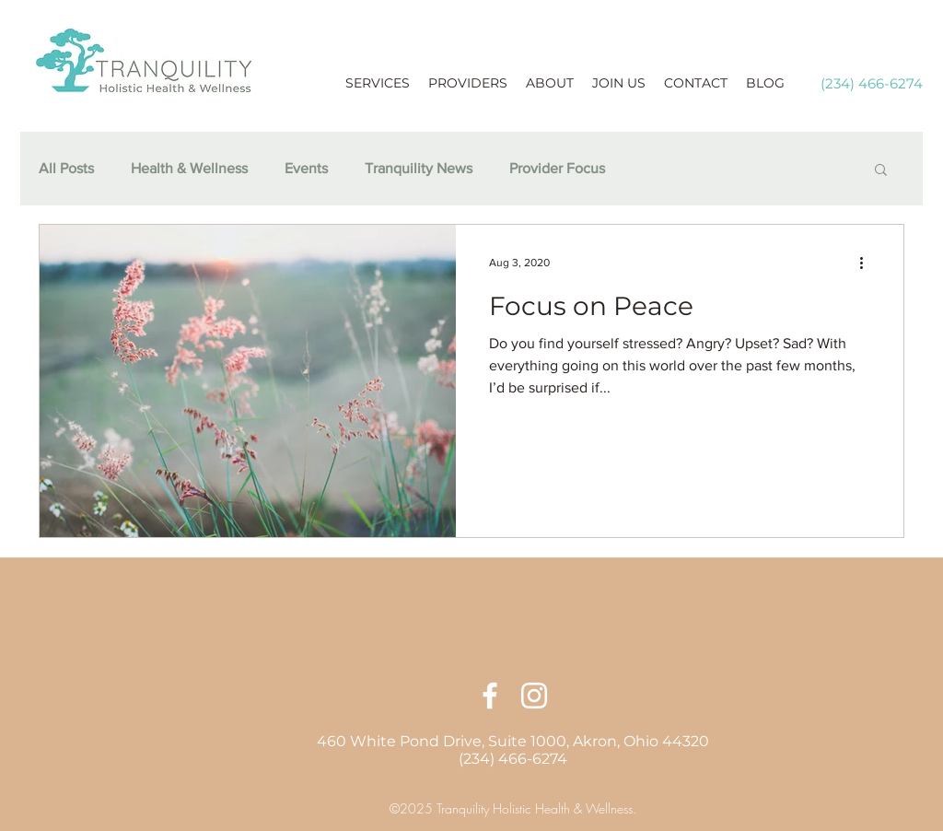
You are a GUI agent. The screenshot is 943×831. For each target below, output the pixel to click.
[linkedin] (534, 695)
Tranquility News (418, 168)
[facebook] (489, 695)
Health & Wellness (189, 168)
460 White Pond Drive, (402, 741)
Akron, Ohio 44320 (641, 741)
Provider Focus (557, 168)
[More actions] (867, 263)
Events (306, 168)
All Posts (66, 168)
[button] (881, 171)
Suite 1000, (530, 741)
